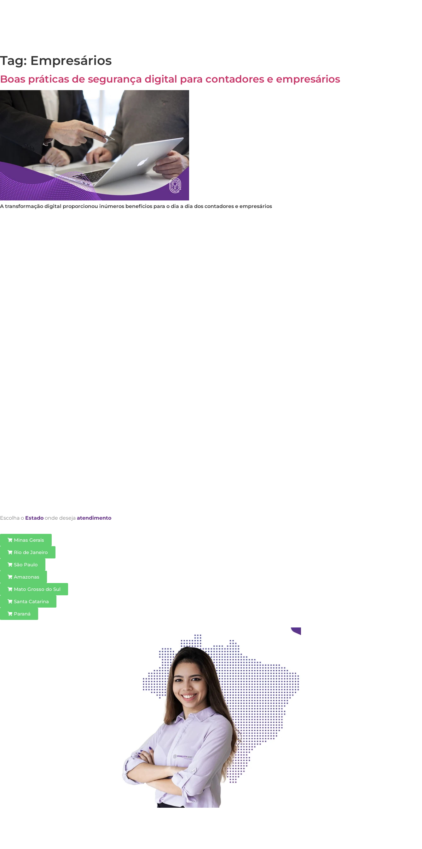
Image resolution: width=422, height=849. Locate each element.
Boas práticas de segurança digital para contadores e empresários (170, 79)
